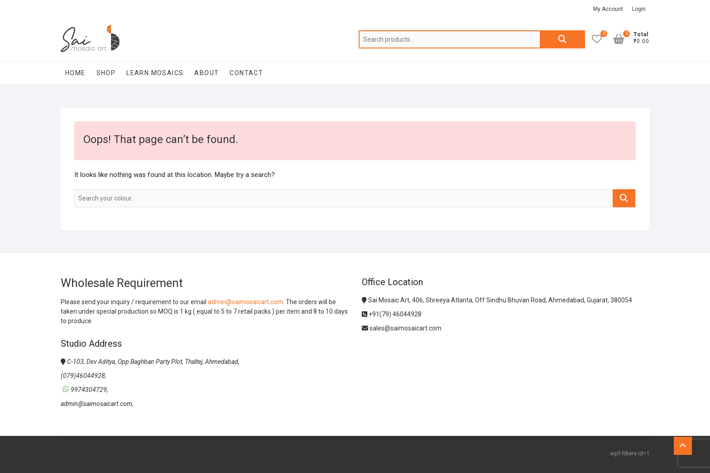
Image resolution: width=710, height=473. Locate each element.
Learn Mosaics (154, 72)
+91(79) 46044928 (392, 314)
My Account (608, 9)
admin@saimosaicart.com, (97, 403)
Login (639, 9)
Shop (106, 72)
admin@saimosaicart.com (245, 302)
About (206, 72)
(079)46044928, (83, 375)
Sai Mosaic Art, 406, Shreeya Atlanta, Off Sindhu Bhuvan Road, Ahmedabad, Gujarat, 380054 (497, 300)
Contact (246, 72)
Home (75, 72)
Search (562, 39)
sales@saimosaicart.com (401, 328)
